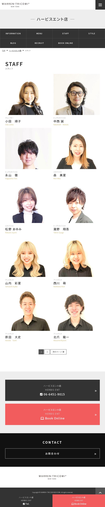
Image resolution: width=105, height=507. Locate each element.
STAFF (65, 33)
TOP (3, 50)
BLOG (13, 43)
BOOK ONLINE (65, 43)
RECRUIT (39, 43)
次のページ (58, 351)
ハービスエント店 (15, 50)
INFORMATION (13, 33)
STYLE (91, 33)
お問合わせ (52, 453)
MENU (39, 33)
